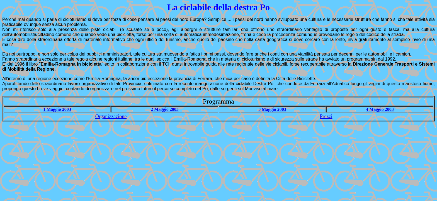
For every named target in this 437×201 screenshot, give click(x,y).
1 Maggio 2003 (57, 109)
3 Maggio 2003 (272, 109)
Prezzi (326, 116)
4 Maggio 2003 (380, 109)
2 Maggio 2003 (165, 109)
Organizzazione (111, 116)
